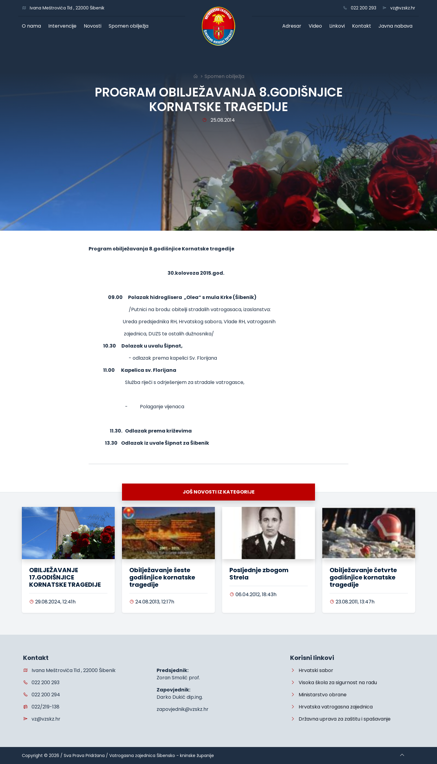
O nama (33, 25)
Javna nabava (396, 25)
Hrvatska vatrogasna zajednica (331, 706)
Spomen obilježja (130, 25)
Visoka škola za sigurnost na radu (333, 682)
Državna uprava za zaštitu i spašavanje (340, 718)
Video (317, 25)
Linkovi (338, 25)
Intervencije (63, 25)
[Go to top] (402, 755)
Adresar (293, 25)
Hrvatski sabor (311, 670)
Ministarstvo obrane (318, 694)
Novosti (94, 25)
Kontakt (363, 25)
